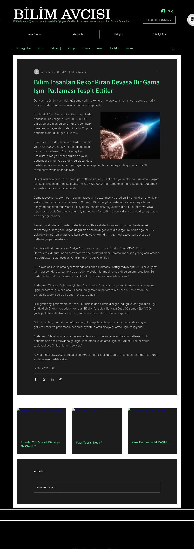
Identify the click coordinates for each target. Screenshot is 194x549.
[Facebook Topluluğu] (159, 20)
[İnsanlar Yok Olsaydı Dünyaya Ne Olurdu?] (41, 422)
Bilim (40, 48)
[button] (173, 48)
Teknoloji (55, 48)
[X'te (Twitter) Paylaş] (43, 379)
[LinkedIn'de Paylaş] (52, 379)
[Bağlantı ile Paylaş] (60, 379)
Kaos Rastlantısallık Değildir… (152, 442)
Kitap (71, 48)
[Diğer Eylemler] (158, 72)
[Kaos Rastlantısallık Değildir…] (152, 422)
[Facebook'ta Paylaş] (35, 379)
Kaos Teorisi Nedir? (89, 442)
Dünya (86, 48)
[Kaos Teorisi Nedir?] (97, 422)
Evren (129, 48)
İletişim (114, 48)
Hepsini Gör (171, 402)
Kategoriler (24, 48)
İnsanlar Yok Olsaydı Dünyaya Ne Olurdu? (40, 444)
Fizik (52, 367)
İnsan (100, 48)
